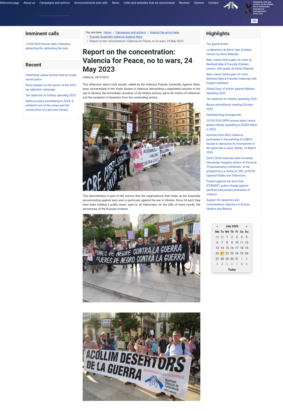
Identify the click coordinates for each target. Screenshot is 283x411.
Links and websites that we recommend (149, 3)
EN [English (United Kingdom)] (254, 21)
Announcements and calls (90, 3)
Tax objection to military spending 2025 (50, 95)
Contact (213, 3)
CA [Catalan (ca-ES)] (234, 21)
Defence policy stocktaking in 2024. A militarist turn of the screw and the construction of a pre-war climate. (49, 105)
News (115, 3)
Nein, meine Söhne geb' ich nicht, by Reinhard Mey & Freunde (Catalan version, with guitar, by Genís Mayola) (230, 64)
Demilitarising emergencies (223, 115)
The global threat (217, 44)
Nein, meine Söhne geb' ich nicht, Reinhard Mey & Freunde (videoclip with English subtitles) (231, 79)
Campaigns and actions (55, 3)
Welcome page (9, 3)
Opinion (199, 3)
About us (29, 3)
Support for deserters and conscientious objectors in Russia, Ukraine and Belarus (228, 204)
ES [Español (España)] (244, 21)
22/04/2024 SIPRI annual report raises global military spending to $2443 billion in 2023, (231, 125)
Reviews (184, 3)
